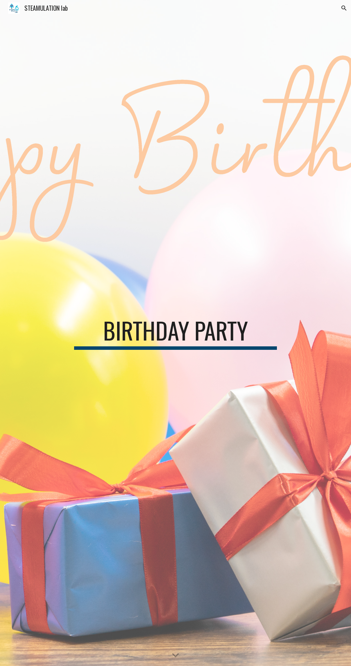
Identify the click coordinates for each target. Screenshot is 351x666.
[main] (175, 333)
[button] (344, 8)
